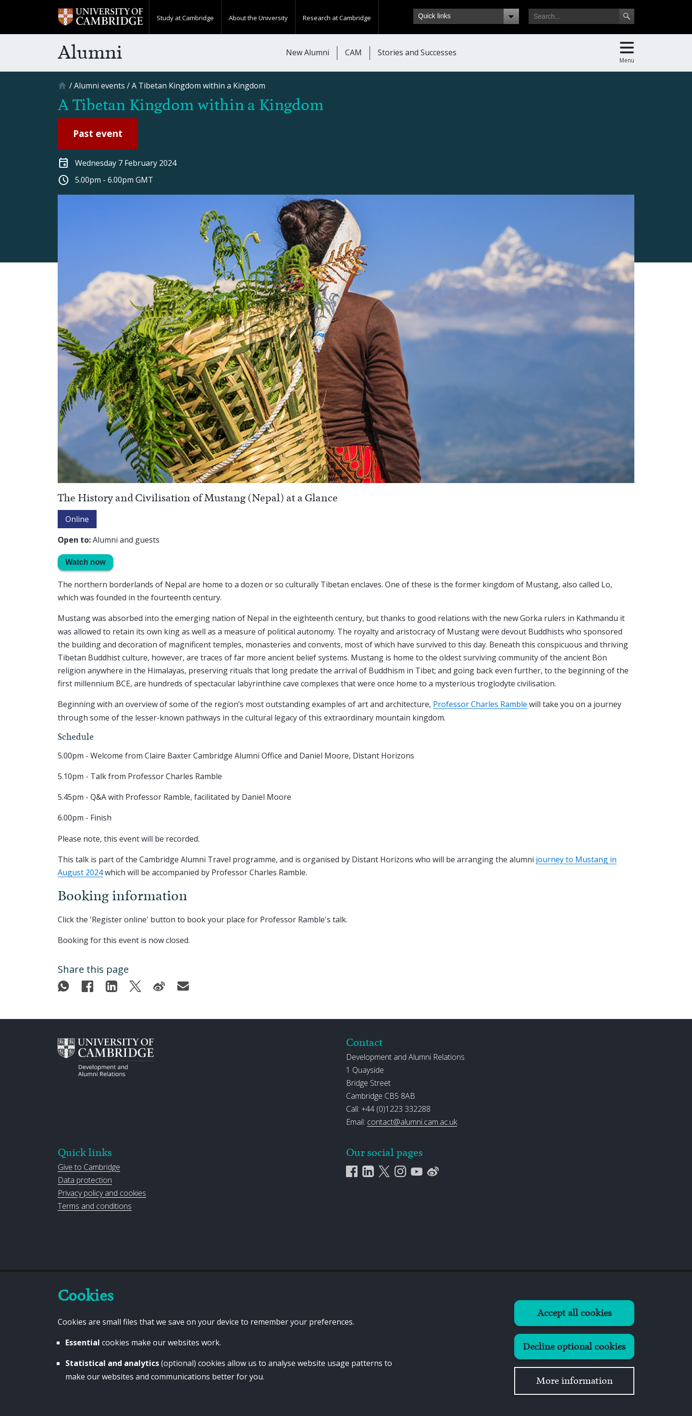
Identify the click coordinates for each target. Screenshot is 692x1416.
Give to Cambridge (89, 1167)
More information (574, 1381)
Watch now (85, 562)
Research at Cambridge (337, 17)
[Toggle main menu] (626, 53)
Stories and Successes (417, 52)
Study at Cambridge (185, 17)
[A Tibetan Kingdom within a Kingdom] (198, 85)
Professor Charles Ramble (480, 704)
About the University (258, 17)
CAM (353, 52)
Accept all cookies (574, 1313)
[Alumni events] (99, 85)
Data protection (85, 1180)
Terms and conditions (95, 1206)
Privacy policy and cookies (102, 1193)
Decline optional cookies (574, 1347)
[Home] (63, 88)
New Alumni (307, 52)
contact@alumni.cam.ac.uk (412, 1122)
